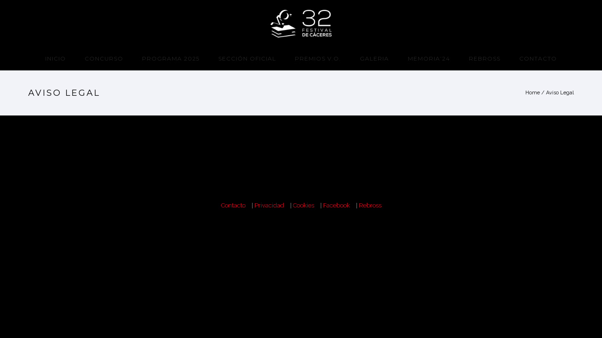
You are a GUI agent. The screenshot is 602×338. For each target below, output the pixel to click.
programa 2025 (170, 58)
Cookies (303, 205)
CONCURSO (104, 58)
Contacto (538, 58)
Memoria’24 (429, 58)
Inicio (55, 58)
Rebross (484, 58)
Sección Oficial (247, 58)
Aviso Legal (560, 93)
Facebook (336, 205)
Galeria (374, 58)
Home (532, 93)
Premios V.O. (318, 58)
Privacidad (269, 205)
